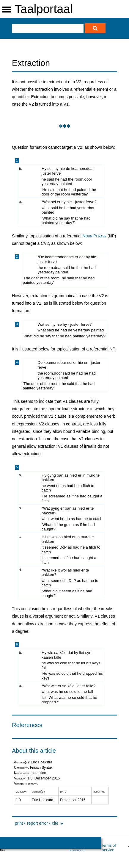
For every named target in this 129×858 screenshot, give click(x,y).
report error (37, 823)
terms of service (109, 847)
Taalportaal (44, 8)
